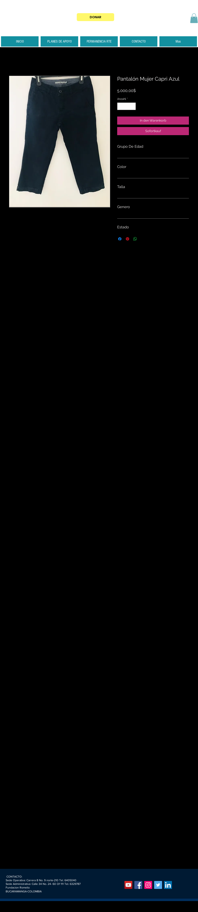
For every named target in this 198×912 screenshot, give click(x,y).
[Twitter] (158, 885)
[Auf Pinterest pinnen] (127, 238)
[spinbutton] (126, 106)
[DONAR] (95, 17)
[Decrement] (120, 106)
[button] (194, 18)
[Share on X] (142, 238)
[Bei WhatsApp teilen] (135, 238)
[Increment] (132, 106)
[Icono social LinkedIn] (168, 885)
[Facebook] (138, 885)
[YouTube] (128, 885)
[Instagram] (148, 885)
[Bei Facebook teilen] (119, 238)
